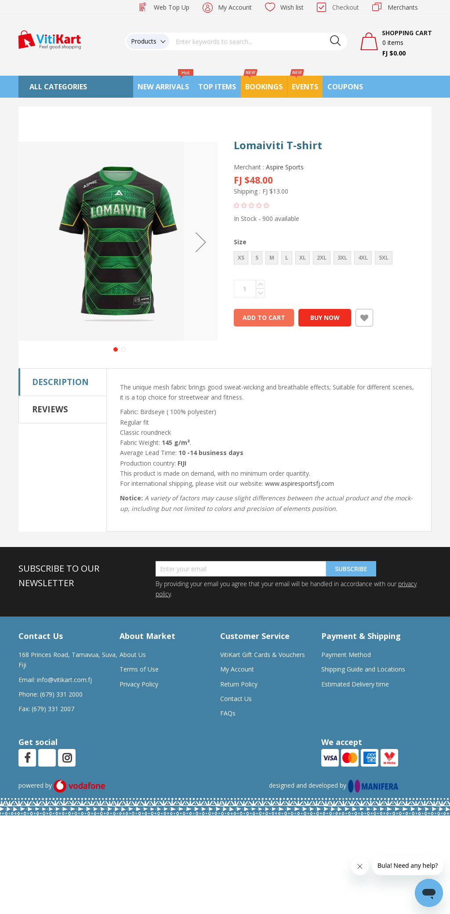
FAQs (228, 694)
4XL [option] (363, 257)
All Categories (58, 87)
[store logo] (49, 39)
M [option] (271, 257)
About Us (133, 635)
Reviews (50, 389)
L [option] (286, 257)
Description (60, 361)
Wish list (292, 7)
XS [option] (241, 257)
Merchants (403, 7)
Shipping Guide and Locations (363, 650)
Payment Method (346, 635)
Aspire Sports (285, 167)
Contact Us (236, 679)
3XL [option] (342, 257)
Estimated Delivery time (355, 664)
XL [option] (302, 257)
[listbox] (323, 259)
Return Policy (239, 664)
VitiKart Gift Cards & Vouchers (262, 635)
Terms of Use (139, 650)
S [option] (256, 257)
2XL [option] (322, 257)
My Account (235, 7)
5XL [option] (383, 257)
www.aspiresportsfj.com (299, 464)
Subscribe (351, 549)
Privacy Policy (139, 664)
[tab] (62, 362)
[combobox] (258, 41)
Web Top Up (171, 7)
